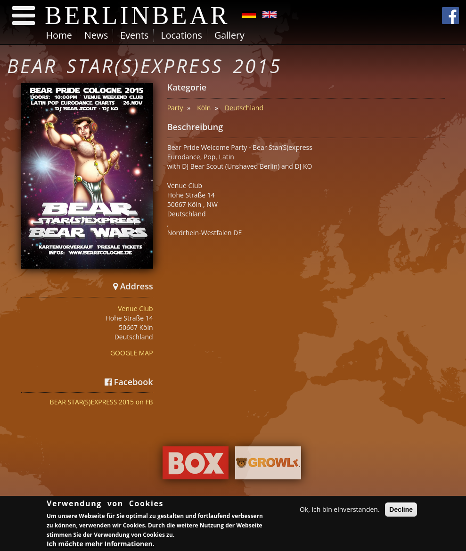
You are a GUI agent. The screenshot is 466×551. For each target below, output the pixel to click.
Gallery (229, 35)
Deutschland (244, 107)
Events (134, 35)
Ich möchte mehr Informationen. (101, 544)
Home (59, 35)
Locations (181, 35)
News (96, 35)
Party (175, 107)
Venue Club (135, 308)
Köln (204, 107)
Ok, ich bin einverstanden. (340, 509)
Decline (401, 510)
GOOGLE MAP (131, 352)
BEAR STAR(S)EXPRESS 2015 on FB (101, 401)
